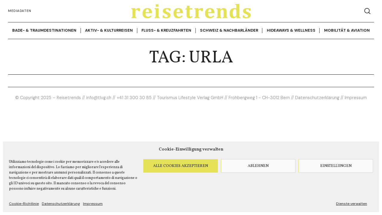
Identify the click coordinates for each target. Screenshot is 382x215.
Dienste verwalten (351, 203)
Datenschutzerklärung (61, 203)
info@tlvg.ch (98, 97)
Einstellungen (336, 166)
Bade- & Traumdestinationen (44, 30)
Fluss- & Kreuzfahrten (166, 30)
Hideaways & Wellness (291, 30)
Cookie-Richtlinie (24, 203)
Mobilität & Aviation (347, 30)
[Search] (367, 11)
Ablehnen (258, 166)
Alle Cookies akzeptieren (180, 166)
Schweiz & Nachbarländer (229, 30)
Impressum (93, 203)
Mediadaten (19, 11)
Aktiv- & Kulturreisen (109, 30)
